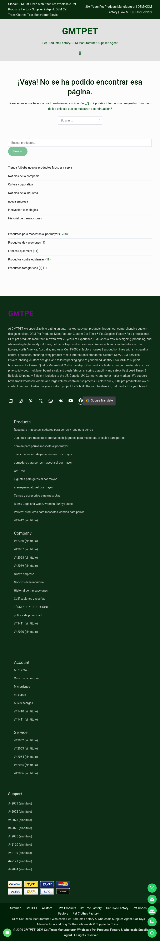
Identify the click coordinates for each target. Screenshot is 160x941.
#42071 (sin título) (20, 803)
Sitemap (15, 908)
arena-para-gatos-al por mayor (33, 487)
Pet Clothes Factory (86, 913)
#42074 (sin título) (20, 869)
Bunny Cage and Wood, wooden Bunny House (43, 504)
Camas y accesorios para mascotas (37, 495)
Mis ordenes (22, 686)
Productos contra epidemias (26, 259)
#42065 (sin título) (26, 765)
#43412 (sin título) (26, 520)
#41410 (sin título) (26, 711)
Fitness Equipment (20, 251)
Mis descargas (23, 703)
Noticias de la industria (29, 582)
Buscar (17, 151)
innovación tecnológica (23, 209)
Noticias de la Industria (23, 193)
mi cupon (20, 694)
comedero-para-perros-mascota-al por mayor (43, 462)
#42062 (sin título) (26, 740)
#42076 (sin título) (20, 828)
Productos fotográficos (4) (25, 268)
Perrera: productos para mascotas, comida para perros (49, 512)
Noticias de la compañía (23, 176)
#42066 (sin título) (26, 773)
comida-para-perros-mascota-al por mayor (41, 446)
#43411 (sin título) (26, 623)
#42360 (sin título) (26, 541)
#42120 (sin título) (20, 844)
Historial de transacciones (25, 218)
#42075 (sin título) (20, 836)
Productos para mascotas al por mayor (33, 234)
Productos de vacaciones (24, 242)
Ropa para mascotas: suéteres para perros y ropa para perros (53, 429)
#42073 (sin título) (20, 820)
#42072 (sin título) (20, 811)
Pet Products (67, 908)
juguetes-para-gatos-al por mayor (35, 479)
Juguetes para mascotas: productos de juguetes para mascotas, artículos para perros (69, 437)
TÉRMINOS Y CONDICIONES (32, 607)
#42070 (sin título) (26, 631)
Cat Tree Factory (91, 908)
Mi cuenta (20, 670)
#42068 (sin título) (26, 557)
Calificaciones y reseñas (29, 598)
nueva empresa (18, 201)
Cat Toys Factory (117, 908)
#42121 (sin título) (20, 861)
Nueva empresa (24, 574)
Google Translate (99, 401)
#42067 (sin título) (26, 549)
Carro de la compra (26, 678)
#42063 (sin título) (26, 748)
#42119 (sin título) (20, 853)
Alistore (47, 908)
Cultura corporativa (20, 184)
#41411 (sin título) (26, 719)
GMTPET (80, 31)
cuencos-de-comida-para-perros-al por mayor (43, 454)
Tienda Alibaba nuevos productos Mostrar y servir (40, 167)
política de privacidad (27, 615)
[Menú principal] (80, 53)
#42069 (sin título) (26, 565)
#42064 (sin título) (26, 756)
